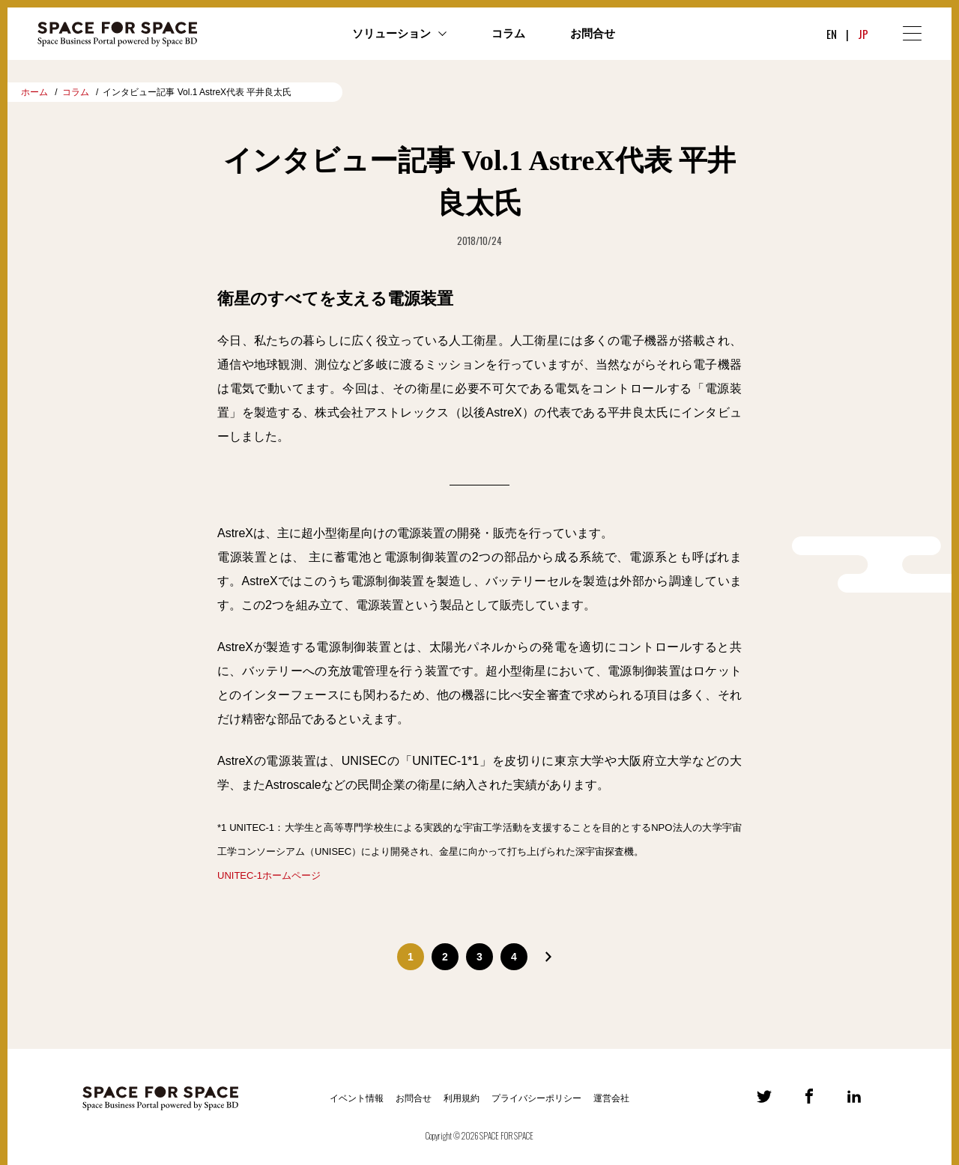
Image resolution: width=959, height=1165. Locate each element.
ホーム (34, 92)
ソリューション (391, 34)
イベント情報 (357, 1098)
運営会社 (611, 1098)
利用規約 (462, 1098)
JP (863, 33)
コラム (508, 34)
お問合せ (592, 34)
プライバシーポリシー (536, 1098)
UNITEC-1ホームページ (269, 875)
